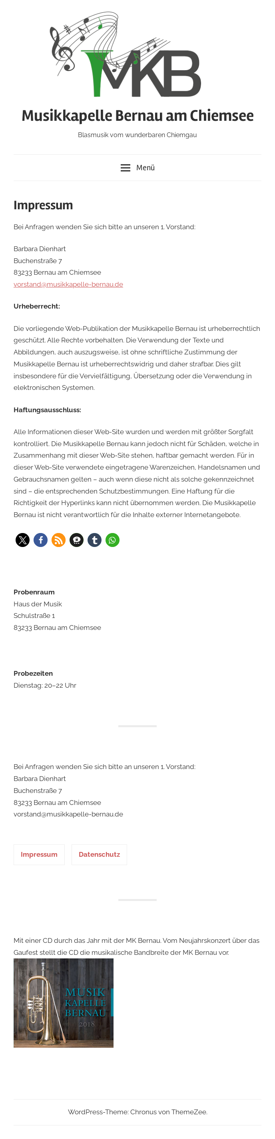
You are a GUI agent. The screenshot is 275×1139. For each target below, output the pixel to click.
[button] (23, 540)
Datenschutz (99, 854)
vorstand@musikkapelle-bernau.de (68, 284)
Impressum (39, 854)
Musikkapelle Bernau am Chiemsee (138, 116)
